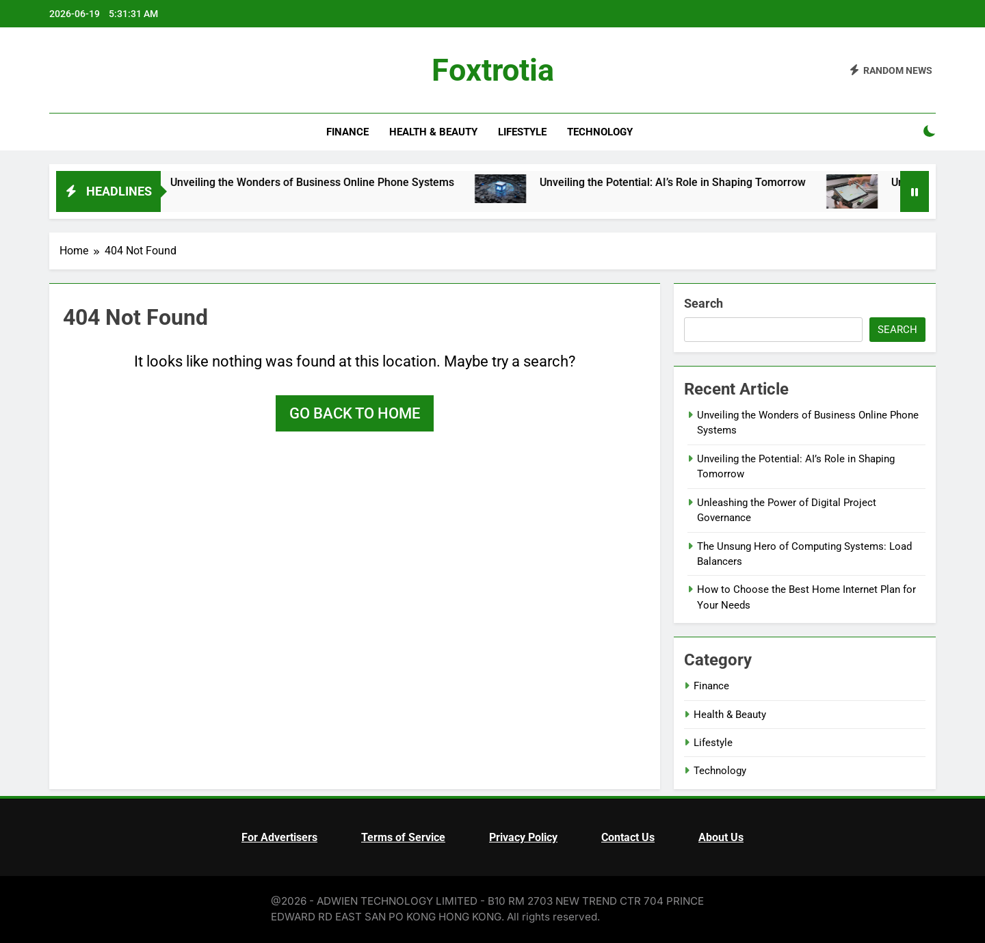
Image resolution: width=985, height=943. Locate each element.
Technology (600, 132)
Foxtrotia (493, 70)
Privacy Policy (523, 837)
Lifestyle (522, 132)
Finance (347, 132)
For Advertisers (279, 837)
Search (703, 303)
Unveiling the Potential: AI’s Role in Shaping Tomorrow (720, 182)
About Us (721, 837)
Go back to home (354, 413)
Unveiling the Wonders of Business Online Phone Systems (359, 182)
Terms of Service (403, 837)
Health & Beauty (433, 132)
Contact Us (628, 837)
